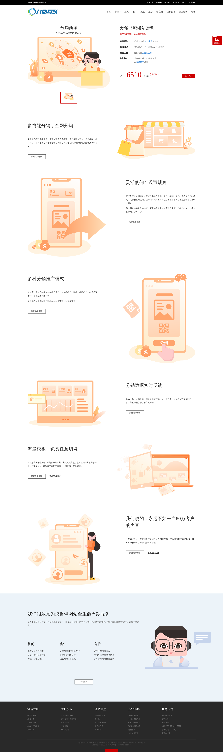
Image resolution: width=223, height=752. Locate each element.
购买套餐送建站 (101, 718)
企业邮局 (134, 704)
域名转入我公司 (33, 722)
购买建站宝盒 (100, 711)
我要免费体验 (39, 159)
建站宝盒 (149, 41)
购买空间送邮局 (134, 718)
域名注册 (33, 704)
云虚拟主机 (147, 53)
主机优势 (64, 722)
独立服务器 (65, 725)
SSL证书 (171, 12)
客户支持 (176, 2)
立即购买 (186, 77)
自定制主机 (65, 718)
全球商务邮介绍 (134, 715)
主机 (150, 12)
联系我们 (192, 2)
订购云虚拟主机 (67, 711)
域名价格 (30, 715)
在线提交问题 (167, 711)
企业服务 (183, 12)
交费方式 (184, 2)
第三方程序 (99, 722)
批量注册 (30, 725)
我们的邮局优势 (134, 722)
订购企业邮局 (133, 711)
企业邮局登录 (133, 729)
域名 (142, 12)
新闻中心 (167, 2)
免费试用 (98, 725)
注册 (153, 2)
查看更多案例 (159, 557)
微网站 (97, 715)
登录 (148, 2)
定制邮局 (131, 725)
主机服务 (66, 704)
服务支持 (167, 704)
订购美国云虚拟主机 (68, 715)
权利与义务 (166, 729)
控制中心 (159, 2)
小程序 (117, 12)
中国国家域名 (32, 711)
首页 (108, 12)
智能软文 (140, 62)
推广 (134, 12)
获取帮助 (83, 677)
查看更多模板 (61, 480)
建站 (126, 12)
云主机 (159, 12)
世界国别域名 (32, 718)
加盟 (193, 12)
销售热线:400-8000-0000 (171, 722)
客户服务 (165, 715)
